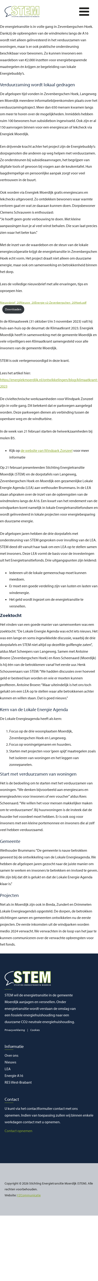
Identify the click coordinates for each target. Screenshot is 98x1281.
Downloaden (13, 309)
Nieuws (10, 1062)
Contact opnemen (18, 1130)
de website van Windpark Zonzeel (47, 450)
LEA (8, 1068)
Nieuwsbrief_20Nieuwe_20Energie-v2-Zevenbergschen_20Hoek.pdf (43, 302)
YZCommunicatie (29, 1195)
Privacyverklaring (15, 1030)
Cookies (35, 1030)
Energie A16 (14, 1075)
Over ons (11, 1055)
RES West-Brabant (18, 1082)
